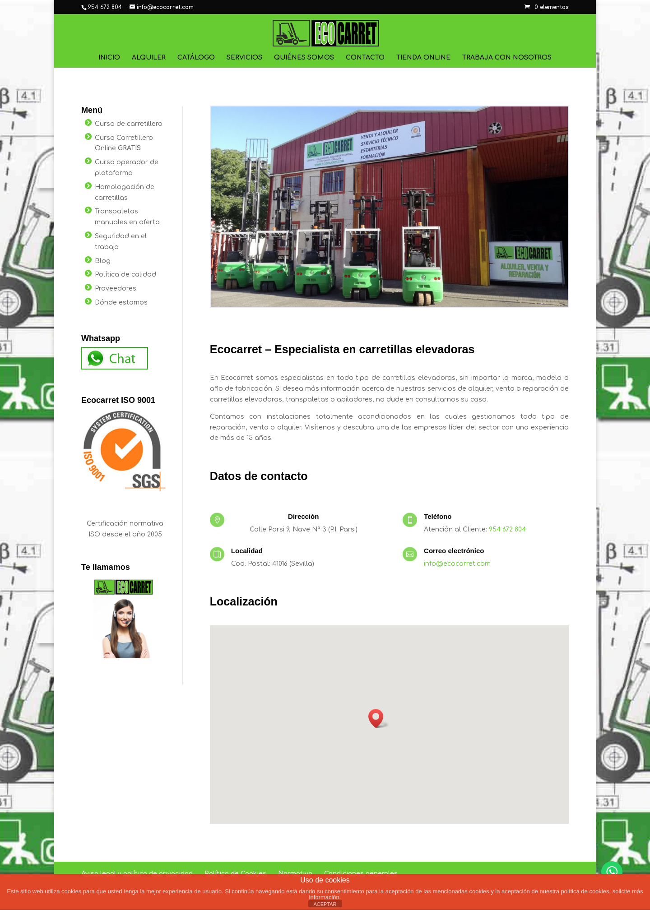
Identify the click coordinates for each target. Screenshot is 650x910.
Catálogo (196, 58)
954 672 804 (507, 529)
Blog (103, 261)
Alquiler (149, 58)
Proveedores (115, 288)
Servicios (244, 58)
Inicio (109, 58)
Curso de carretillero (128, 123)
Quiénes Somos (304, 58)
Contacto (365, 58)
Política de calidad (125, 274)
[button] (378, 718)
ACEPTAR (324, 904)
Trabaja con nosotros (507, 58)
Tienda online (423, 58)
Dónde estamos (121, 302)
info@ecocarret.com (457, 563)
